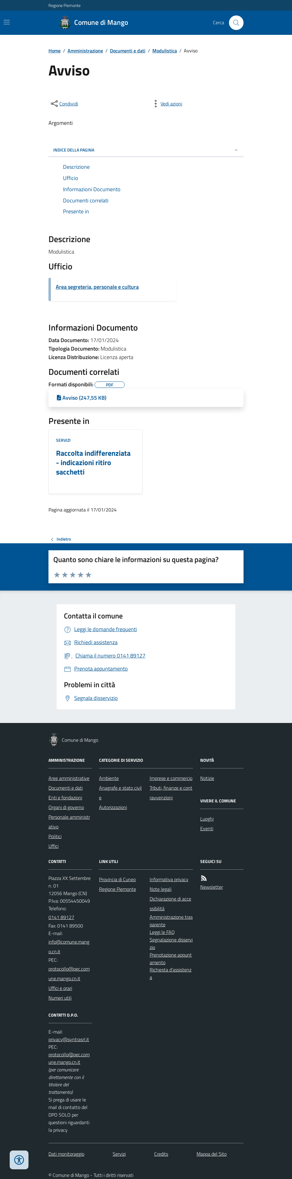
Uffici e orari (60, 988)
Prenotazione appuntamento (171, 958)
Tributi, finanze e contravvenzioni (171, 792)
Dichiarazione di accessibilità (170, 903)
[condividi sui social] (63, 103)
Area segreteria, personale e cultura (97, 287)
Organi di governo (66, 807)
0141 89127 (61, 917)
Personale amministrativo (69, 821)
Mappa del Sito (212, 1153)
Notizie (207, 778)
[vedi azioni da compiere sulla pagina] (167, 103)
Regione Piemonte (64, 5)
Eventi (206, 828)
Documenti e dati (127, 50)
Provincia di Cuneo (117, 879)
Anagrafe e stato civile (120, 792)
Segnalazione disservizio (171, 943)
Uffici (53, 846)
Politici (54, 836)
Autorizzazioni (113, 807)
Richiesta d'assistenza (170, 973)
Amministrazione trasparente (171, 920)
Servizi (63, 440)
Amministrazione (85, 50)
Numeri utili (59, 997)
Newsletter (211, 887)
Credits (161, 1153)
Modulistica (164, 50)
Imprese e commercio (171, 778)
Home (54, 50)
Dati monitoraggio (66, 1153)
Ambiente (109, 778)
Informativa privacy (169, 879)
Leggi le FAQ (162, 932)
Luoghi (207, 818)
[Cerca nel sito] (234, 22)
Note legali (160, 889)
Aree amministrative (68, 778)
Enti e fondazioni (65, 797)
